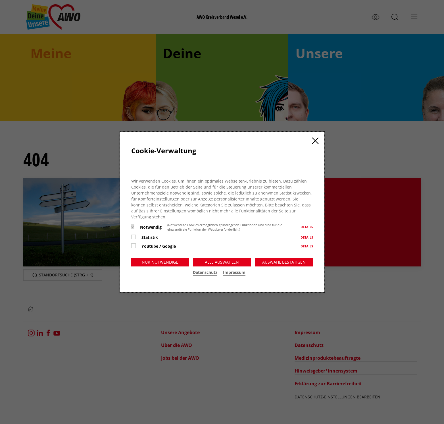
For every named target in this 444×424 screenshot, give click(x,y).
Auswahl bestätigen (284, 262)
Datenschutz (205, 272)
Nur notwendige (160, 262)
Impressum (234, 272)
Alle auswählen (222, 262)
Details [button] (307, 227)
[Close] (315, 140)
